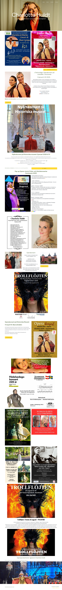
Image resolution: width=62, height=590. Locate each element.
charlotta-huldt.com (55, 587)
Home (45, 2)
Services (52, 2)
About (48, 2)
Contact (56, 2)
